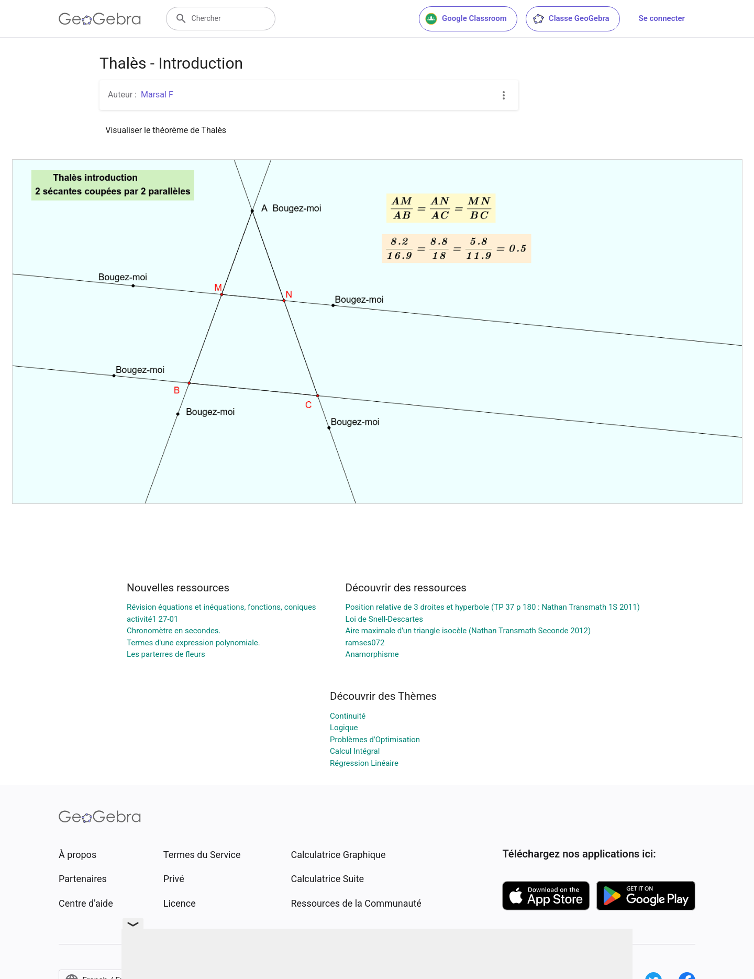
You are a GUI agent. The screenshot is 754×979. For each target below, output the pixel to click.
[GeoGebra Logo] (100, 19)
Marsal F (157, 95)
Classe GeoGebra (570, 19)
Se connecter (662, 18)
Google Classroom (466, 19)
